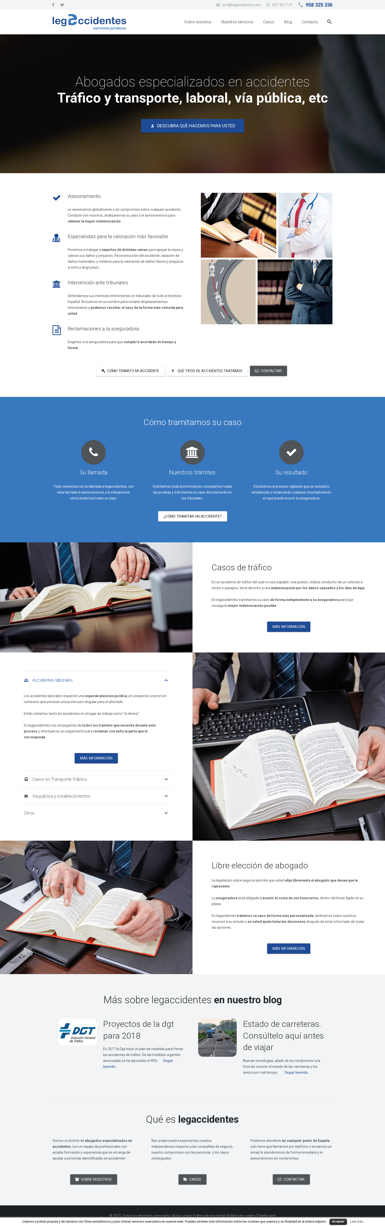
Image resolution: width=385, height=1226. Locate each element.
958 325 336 (319, 5)
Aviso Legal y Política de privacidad (199, 1216)
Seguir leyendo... (297, 1072)
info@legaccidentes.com (241, 5)
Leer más (356, 1221)
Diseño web (267, 1216)
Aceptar (338, 1221)
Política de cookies (241, 1216)
